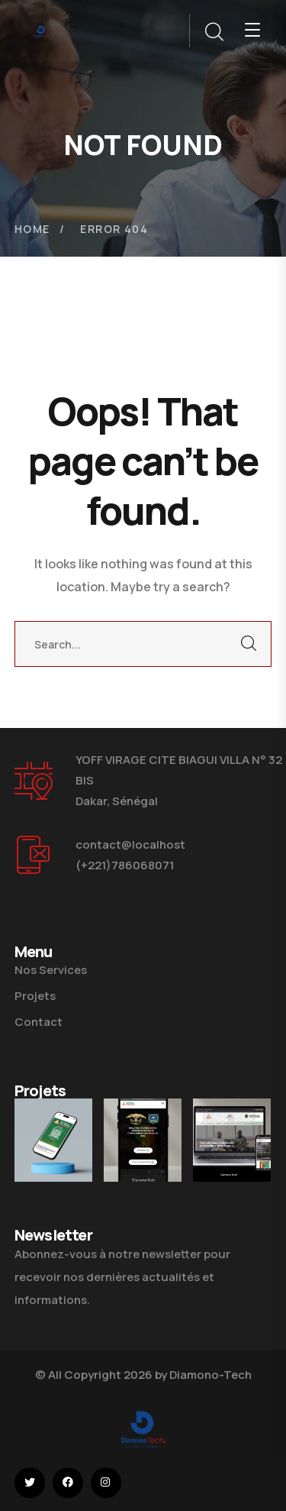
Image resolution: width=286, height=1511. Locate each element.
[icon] (29, 1482)
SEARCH (248, 644)
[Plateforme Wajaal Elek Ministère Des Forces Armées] (143, 1140)
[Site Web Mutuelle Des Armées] (232, 1140)
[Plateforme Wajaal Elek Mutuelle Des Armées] (53, 1140)
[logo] (41, 29)
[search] (213, 32)
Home (32, 229)
